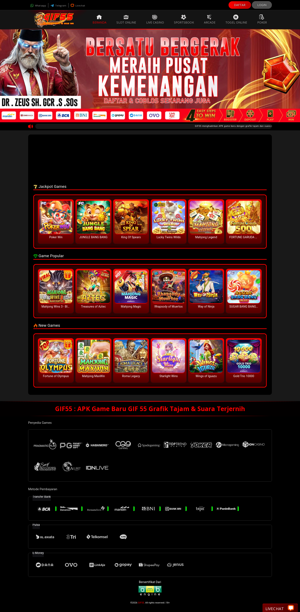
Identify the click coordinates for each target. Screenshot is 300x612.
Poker (262, 19)
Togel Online (236, 19)
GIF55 (141, 602)
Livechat (78, 5)
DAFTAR (240, 5)
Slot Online (126, 19)
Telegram (58, 5)
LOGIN (262, 5)
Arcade (210, 19)
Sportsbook (184, 19)
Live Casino (155, 19)
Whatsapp (38, 5)
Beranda (99, 19)
